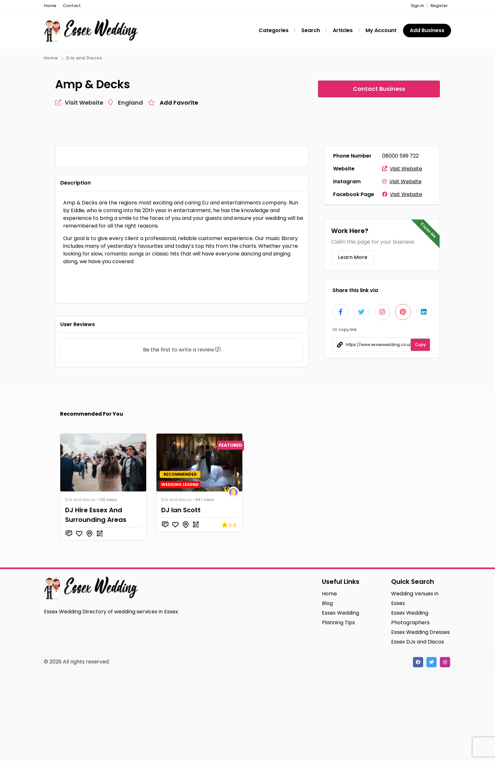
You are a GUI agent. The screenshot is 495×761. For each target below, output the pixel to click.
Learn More (352, 257)
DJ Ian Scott (181, 598)
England (130, 103)
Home (51, 58)
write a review (196, 438)
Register (439, 5)
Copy (420, 344)
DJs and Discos (84, 58)
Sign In (417, 5)
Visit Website (402, 168)
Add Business (427, 30)
